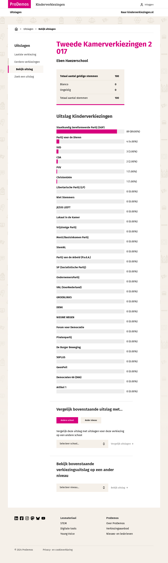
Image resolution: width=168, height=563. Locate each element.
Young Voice (67, 533)
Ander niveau (91, 420)
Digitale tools (68, 528)
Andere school (67, 420)
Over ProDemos (115, 523)
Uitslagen (15, 12)
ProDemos (112, 518)
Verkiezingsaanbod (117, 528)
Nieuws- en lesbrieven (119, 533)
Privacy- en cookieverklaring (58, 549)
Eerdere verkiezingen (27, 61)
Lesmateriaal (68, 518)
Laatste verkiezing (25, 54)
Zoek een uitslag (24, 76)
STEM (63, 523)
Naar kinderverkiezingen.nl (137, 12)
